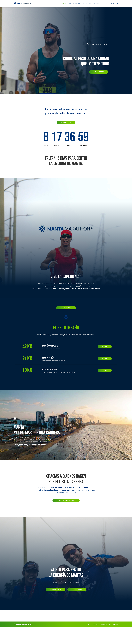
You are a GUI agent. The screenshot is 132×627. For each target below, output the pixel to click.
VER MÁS (104, 347)
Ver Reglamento (77, 589)
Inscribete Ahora (55, 589)
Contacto (114, 4)
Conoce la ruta (66, 122)
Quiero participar (66, 308)
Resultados (87, 4)
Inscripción (96, 624)
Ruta (107, 4)
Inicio (64, 4)
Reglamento (98, 4)
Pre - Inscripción (75, 4)
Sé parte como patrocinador (66, 500)
